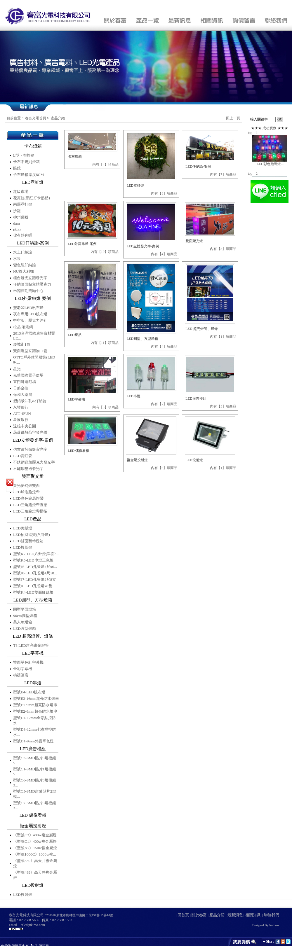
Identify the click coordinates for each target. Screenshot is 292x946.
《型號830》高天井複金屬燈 (35, 863)
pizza (17, 229)
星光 (17, 369)
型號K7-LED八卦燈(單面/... (36, 554)
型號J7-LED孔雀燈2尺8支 (34, 579)
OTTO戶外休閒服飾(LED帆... (34, 360)
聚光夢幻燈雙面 (26, 485)
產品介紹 (58, 118)
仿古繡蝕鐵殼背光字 (30, 449)
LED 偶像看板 (78, 451)
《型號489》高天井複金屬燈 (35, 875)
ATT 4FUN (22, 413)
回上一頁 (233, 118)
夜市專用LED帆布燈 (30, 314)
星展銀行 (20, 419)
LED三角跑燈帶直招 (30, 505)
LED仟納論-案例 (198, 167)
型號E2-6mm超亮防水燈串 (35, 711)
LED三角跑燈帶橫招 (30, 511)
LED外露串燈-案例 (82, 244)
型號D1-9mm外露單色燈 (33, 741)
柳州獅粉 (20, 217)
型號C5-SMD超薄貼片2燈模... (34, 794)
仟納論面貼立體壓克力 (32, 284)
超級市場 (20, 191)
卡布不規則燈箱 (26, 162)
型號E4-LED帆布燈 (29, 692)
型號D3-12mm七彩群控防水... (34, 732)
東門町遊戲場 (24, 382)
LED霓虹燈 (135, 185)
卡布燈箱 (75, 157)
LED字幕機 (76, 399)
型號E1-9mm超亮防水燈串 (35, 705)
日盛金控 (20, 388)
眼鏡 (17, 168)
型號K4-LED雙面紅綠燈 (33, 592)
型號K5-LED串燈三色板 (33, 560)
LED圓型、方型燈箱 (142, 339)
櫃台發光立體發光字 (30, 278)
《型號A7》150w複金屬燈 (35, 848)
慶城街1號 (21, 344)
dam (16, 223)
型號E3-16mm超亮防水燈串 (36, 698)
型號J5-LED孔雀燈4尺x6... (35, 566)
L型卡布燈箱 (23, 155)
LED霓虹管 (22, 456)
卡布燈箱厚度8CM (28, 174)
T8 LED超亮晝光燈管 (31, 645)
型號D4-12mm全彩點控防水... (34, 720)
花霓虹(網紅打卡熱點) (31, 198)
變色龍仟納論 (24, 265)
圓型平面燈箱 (24, 609)
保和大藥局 (22, 394)
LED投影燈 (22, 547)
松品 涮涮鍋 (23, 327)
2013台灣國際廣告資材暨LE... (34, 335)
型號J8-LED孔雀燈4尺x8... (35, 573)
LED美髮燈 (22, 528)
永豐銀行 (20, 407)
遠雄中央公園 (24, 426)
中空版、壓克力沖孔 (30, 320)
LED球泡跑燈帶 (26, 492)
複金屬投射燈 (137, 460)
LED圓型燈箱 (24, 628)
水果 (17, 258)
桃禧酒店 (20, 675)
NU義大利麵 (23, 271)
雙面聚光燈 (194, 241)
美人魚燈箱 (22, 622)
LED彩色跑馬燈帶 (28, 498)
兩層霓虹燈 (22, 204)
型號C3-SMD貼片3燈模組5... (34, 760)
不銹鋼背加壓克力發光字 (34, 462)
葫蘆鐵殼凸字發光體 (30, 432)
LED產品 (74, 335)
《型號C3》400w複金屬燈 (35, 835)
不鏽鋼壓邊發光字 (28, 468)
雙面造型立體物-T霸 (30, 351)
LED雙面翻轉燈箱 (28, 541)
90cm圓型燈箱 (25, 615)
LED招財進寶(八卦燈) (31, 534)
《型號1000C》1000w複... (34, 854)
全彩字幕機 (22, 669)
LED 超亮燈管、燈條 (201, 329)
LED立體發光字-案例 (143, 246)
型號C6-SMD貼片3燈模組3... (34, 782)
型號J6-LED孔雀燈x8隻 (32, 586)
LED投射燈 (22, 894)
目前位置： (15, 118)
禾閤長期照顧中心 (28, 290)
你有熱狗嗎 (22, 235)
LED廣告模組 (195, 398)
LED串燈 (133, 396)
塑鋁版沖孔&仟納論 (29, 401)
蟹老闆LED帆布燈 (28, 307)
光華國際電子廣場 (28, 375)
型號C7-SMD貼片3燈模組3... (34, 805)
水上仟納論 (22, 252)
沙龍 (17, 211)
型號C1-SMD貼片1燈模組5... (34, 771)
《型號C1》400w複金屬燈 (35, 841)
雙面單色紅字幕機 (28, 662)
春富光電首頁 (35, 118)
